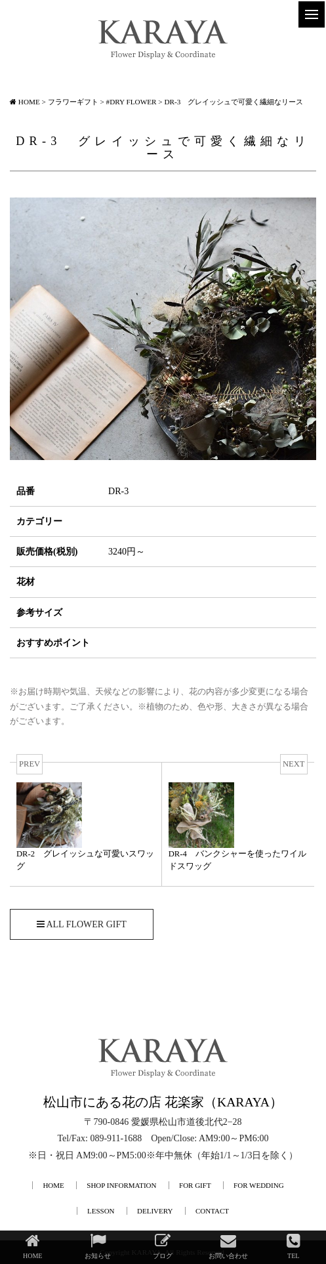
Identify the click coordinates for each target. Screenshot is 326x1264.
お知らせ (98, 1245)
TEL (293, 1245)
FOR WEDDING (259, 1185)
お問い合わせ (228, 1245)
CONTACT (212, 1211)
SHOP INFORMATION (121, 1185)
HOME (53, 1185)
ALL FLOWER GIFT (82, 924)
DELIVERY (155, 1211)
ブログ (163, 1245)
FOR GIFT (195, 1185)
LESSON (101, 1211)
